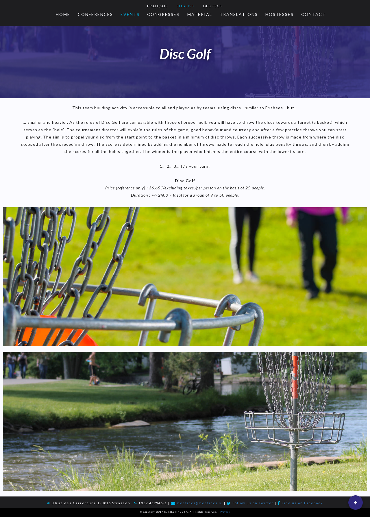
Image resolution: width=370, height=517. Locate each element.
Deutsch (213, 6)
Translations (239, 14)
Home (63, 14)
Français (157, 6)
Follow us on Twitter (253, 503)
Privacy (225, 511)
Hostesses (279, 14)
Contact (313, 14)
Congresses (163, 14)
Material (199, 14)
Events (130, 14)
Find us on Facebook (302, 503)
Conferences (95, 14)
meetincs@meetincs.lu (200, 503)
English (186, 6)
